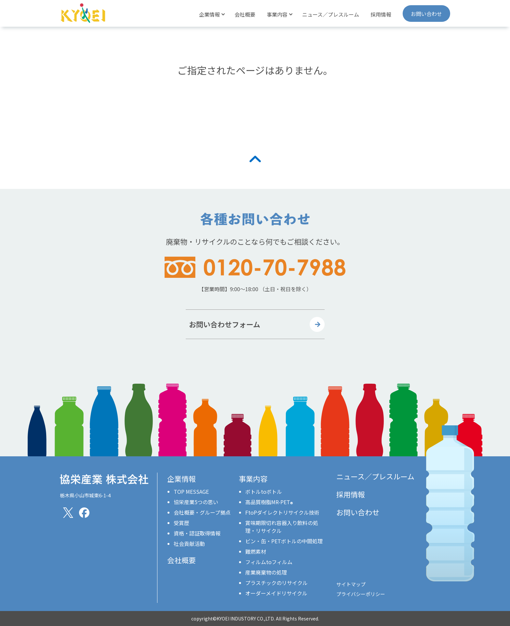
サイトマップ (351, 584)
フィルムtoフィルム (268, 562)
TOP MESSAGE (191, 491)
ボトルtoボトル (263, 491)
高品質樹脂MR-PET (269, 502)
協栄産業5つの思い (196, 502)
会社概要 (245, 14)
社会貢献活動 (189, 544)
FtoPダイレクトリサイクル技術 (282, 512)
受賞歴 (181, 523)
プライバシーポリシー (360, 593)
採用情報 (380, 14)
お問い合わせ (426, 14)
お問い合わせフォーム (224, 324)
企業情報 (181, 478)
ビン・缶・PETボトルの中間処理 (284, 541)
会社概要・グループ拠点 (202, 512)
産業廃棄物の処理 (266, 572)
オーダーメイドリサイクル (276, 593)
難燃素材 (255, 551)
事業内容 (253, 478)
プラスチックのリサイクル (276, 583)
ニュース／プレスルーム (330, 14)
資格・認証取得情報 (197, 533)
